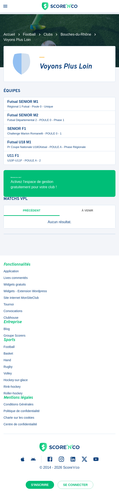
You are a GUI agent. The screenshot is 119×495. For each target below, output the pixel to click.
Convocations (13, 311)
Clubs (48, 34)
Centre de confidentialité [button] (20, 424)
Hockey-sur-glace (16, 380)
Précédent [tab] (31, 210)
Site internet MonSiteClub (21, 297)
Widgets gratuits (15, 284)
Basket (8, 353)
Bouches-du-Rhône (75, 34)
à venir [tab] (87, 210)
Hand (7, 360)
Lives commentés (16, 278)
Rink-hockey (12, 386)
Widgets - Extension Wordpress (25, 291)
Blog (7, 329)
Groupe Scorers (14, 335)
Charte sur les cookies (19, 417)
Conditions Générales (18, 404)
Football (29, 34)
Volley (8, 373)
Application (11, 271)
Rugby (8, 366)
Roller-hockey (13, 393)
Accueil (9, 34)
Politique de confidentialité (22, 411)
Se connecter (75, 485)
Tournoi (9, 304)
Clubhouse (11, 317)
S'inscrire (40, 485)
